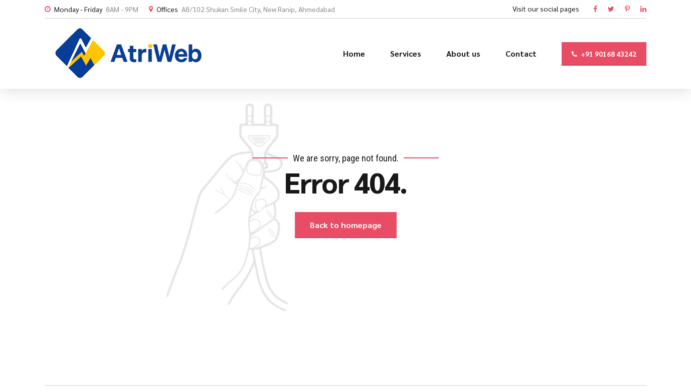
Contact (521, 53)
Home (354, 53)
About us (463, 53)
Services (405, 53)
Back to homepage (346, 225)
